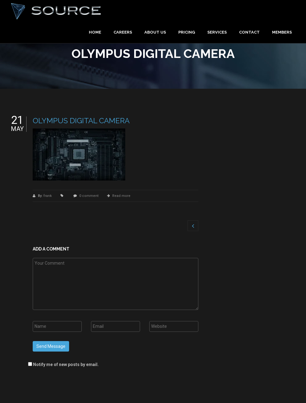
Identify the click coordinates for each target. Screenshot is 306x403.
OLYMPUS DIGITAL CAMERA (81, 120)
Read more (121, 196)
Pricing (186, 32)
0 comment (88, 196)
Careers (123, 32)
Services (217, 32)
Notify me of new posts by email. (66, 364)
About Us (155, 32)
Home (95, 32)
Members (282, 32)
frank (48, 196)
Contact (249, 32)
